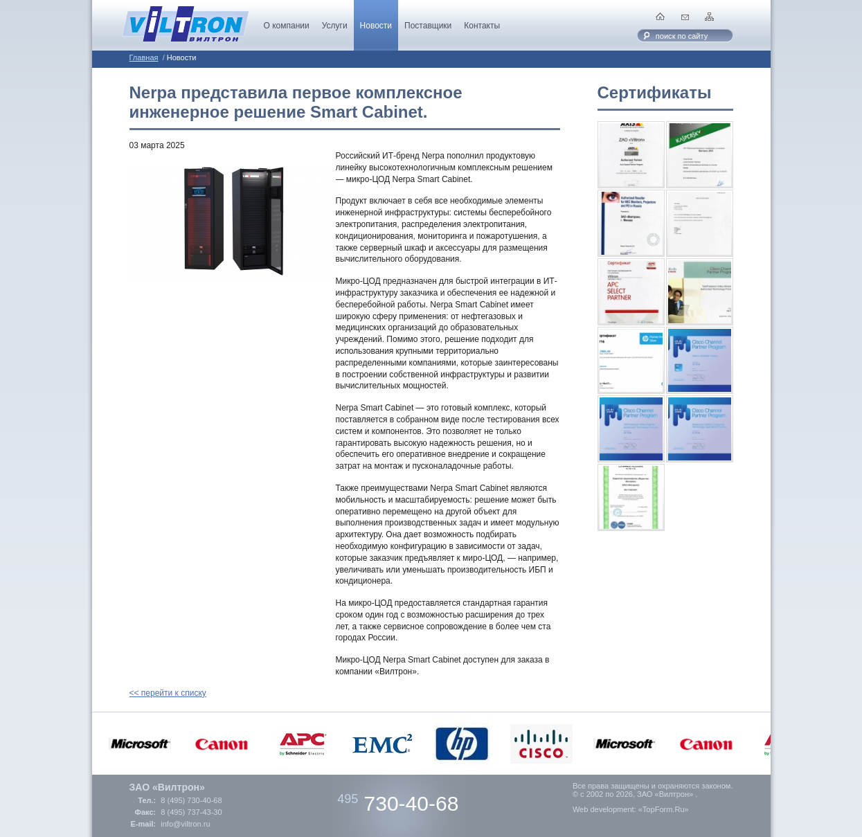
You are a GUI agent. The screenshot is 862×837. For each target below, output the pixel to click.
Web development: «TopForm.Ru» (631, 809)
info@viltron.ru (185, 824)
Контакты (482, 25)
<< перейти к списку (167, 693)
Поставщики (427, 25)
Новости (376, 25)
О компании (286, 25)
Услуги (335, 25)
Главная (144, 57)
